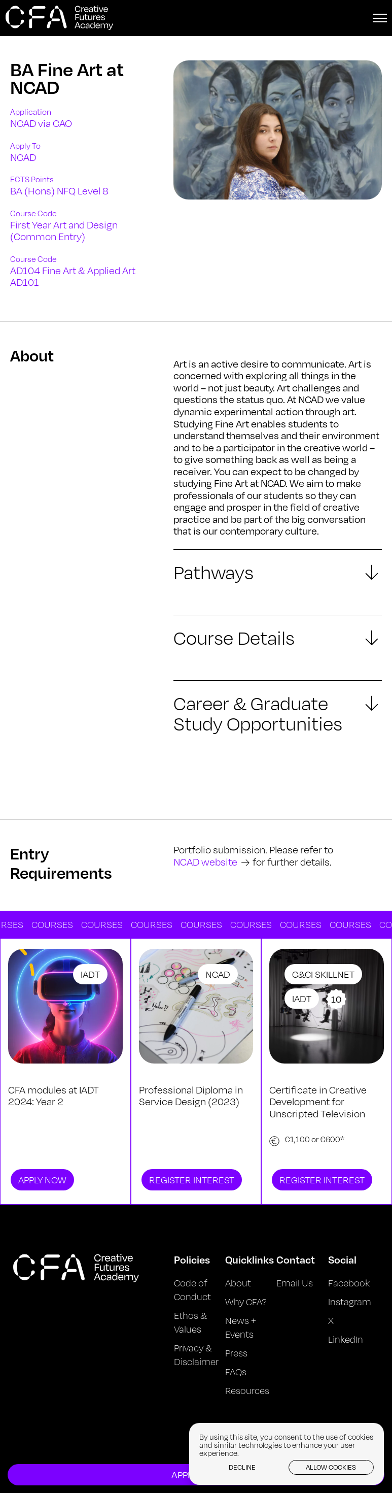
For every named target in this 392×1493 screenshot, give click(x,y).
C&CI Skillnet (323, 974)
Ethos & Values (190, 1322)
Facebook (349, 1282)
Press (236, 1352)
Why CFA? (246, 1301)
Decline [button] (242, 1467)
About (238, 1282)
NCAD (217, 974)
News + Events (240, 1327)
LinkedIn (345, 1339)
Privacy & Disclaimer (196, 1354)
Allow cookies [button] (331, 1467)
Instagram (349, 1301)
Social (342, 1259)
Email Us (294, 1282)
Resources (247, 1390)
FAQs (235, 1371)
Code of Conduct (192, 1289)
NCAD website (205, 862)
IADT (90, 974)
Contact (295, 1259)
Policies (192, 1259)
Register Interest (191, 1179)
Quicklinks (249, 1259)
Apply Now (42, 1179)
